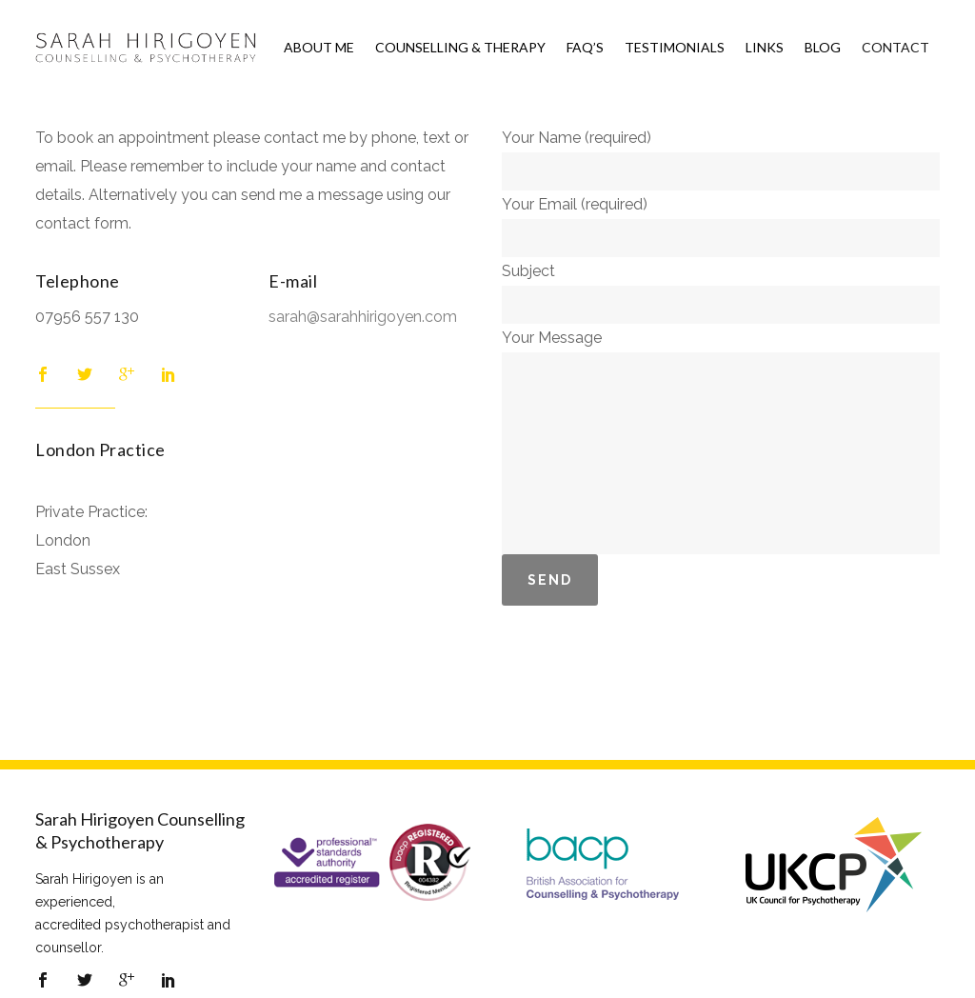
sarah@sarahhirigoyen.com (363, 317)
